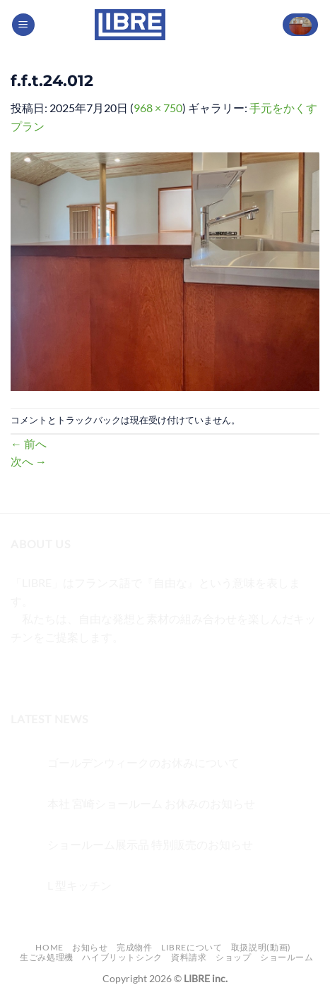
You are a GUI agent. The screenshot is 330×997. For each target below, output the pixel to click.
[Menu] (23, 25)
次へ (29, 461)
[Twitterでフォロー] (74, 672)
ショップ (233, 957)
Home (49, 947)
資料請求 (188, 957)
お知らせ (89, 947)
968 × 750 (158, 107)
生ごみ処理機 (46, 957)
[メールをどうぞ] (100, 672)
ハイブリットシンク (122, 957)
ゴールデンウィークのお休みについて (143, 762)
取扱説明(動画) (261, 947)
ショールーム (287, 957)
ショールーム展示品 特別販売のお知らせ (150, 844)
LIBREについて (192, 947)
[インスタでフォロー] (49, 672)
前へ (29, 443)
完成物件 (134, 947)
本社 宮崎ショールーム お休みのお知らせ (151, 803)
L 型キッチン (79, 885)
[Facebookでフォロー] (23, 672)
